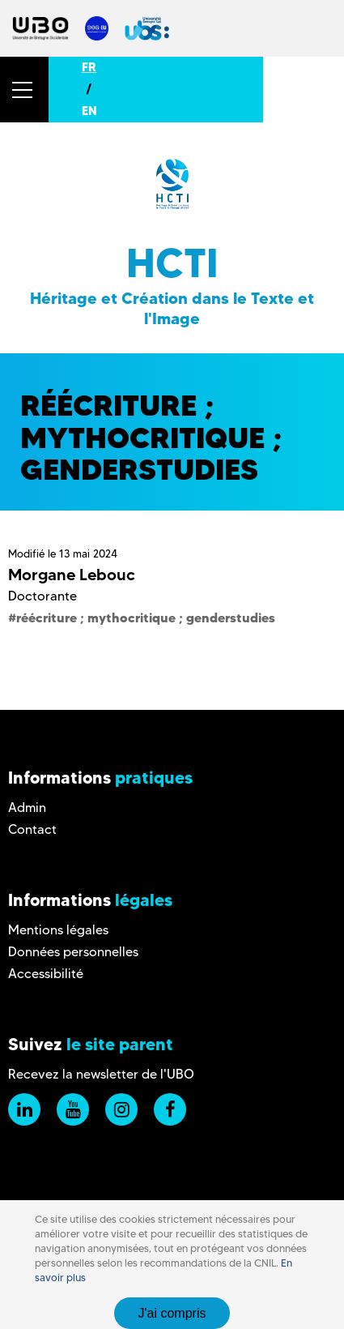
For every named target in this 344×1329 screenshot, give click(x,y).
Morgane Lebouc (71, 574)
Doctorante (42, 596)
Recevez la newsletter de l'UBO (101, 1074)
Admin (27, 807)
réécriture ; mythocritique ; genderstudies (145, 617)
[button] (24, 89)
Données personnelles (73, 951)
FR (89, 67)
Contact (32, 829)
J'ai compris (172, 1313)
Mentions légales (58, 930)
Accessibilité (45, 973)
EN (89, 111)
